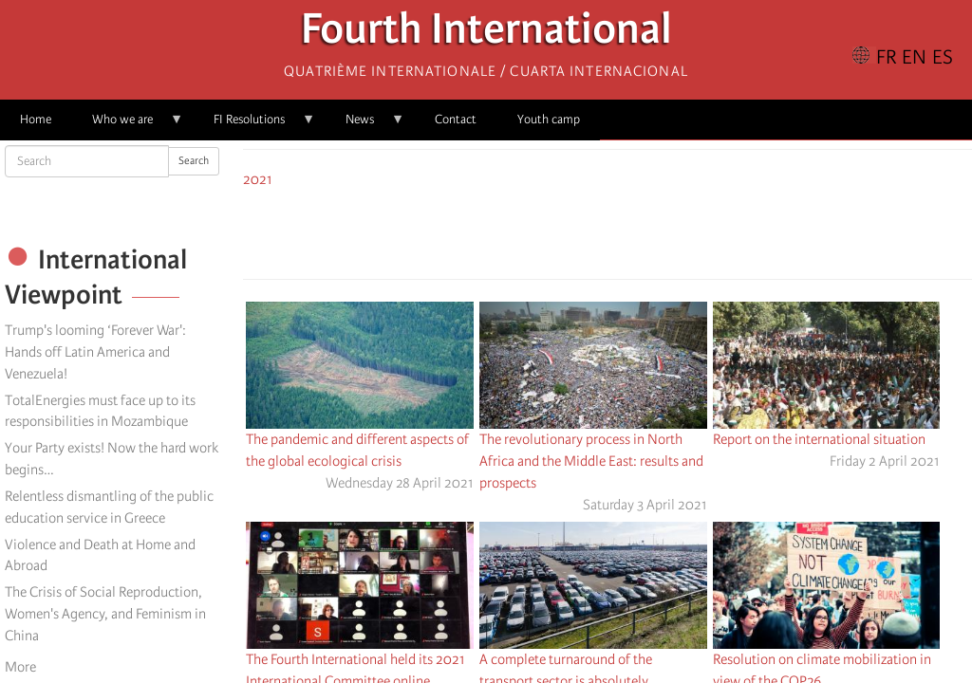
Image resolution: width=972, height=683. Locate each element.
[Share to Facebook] (554, 230)
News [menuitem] (365, 125)
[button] (660, 230)
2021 (257, 179)
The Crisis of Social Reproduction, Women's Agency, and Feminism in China (105, 613)
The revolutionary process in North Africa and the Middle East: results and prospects (591, 461)
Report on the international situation (819, 439)
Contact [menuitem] (456, 119)
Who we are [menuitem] (127, 125)
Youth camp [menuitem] (548, 119)
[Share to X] (580, 230)
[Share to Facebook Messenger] (607, 230)
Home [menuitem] (35, 119)
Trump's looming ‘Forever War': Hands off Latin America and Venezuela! (95, 352)
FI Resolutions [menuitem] (254, 125)
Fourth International (486, 33)
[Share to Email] (634, 230)
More (20, 666)
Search (193, 161)
